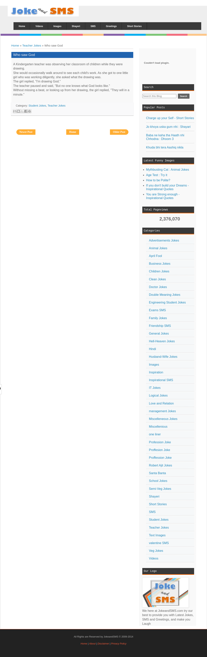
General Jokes (159, 333)
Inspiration (156, 372)
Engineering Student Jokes (167, 302)
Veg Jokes (156, 550)
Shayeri (154, 496)
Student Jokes (158, 519)
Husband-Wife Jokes (163, 356)
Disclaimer (104, 643)
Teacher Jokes (31, 45)
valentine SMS (159, 543)
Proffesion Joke (159, 450)
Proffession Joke (160, 457)
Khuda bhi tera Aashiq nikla (165, 147)
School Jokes (158, 480)
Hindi (152, 349)
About (92, 643)
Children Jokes (159, 271)
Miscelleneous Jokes (163, 418)
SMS (152, 512)
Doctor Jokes (158, 287)
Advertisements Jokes (164, 240)
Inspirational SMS (161, 380)
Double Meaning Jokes (164, 294)
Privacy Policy (119, 643)
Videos (153, 558)
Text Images (157, 535)
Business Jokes (159, 263)
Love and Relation (161, 403)
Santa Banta (157, 473)
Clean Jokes (157, 279)
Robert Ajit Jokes (160, 465)
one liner (155, 434)
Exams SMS (157, 310)
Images (154, 364)
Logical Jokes (158, 395)
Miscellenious (158, 426)
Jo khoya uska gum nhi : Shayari (168, 126)
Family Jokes (158, 318)
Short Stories (158, 504)
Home (15, 45)
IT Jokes (155, 387)
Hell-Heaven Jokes (162, 341)
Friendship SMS (160, 325)
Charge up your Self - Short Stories (170, 118)
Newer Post (26, 132)
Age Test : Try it (156, 175)
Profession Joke (160, 442)
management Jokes (162, 411)
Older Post (119, 132)
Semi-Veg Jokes (160, 488)
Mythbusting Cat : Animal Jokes (167, 169)
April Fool (155, 256)
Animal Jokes (158, 248)
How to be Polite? (158, 180)
